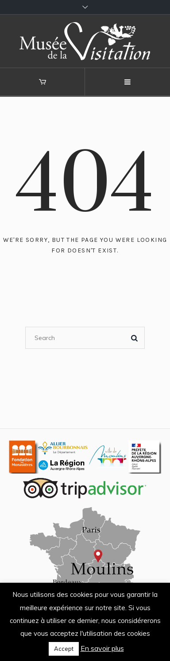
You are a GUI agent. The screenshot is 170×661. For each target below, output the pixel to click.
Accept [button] (63, 648)
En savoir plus (102, 648)
